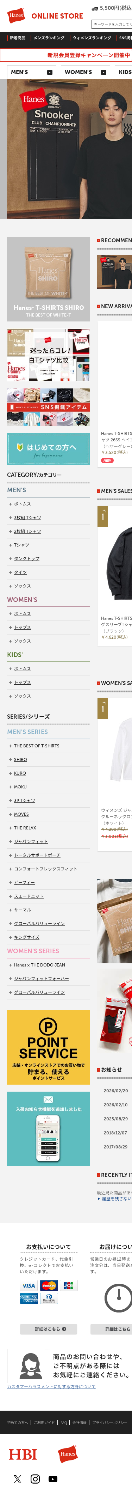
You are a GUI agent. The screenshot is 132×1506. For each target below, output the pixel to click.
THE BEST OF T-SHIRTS (36, 746)
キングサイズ (26, 937)
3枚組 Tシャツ (27, 517)
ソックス (22, 586)
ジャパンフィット (31, 841)
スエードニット (29, 896)
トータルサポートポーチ (37, 855)
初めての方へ (17, 1422)
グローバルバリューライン (39, 923)
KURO (20, 773)
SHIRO (20, 759)
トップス (22, 627)
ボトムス (22, 504)
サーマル (22, 910)
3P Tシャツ (24, 800)
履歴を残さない (117, 1198)
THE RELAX (25, 828)
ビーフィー (24, 882)
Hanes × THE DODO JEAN (39, 965)
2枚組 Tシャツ (27, 531)
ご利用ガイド (44, 1422)
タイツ (20, 572)
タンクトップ (26, 558)
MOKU (20, 787)
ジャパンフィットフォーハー (41, 978)
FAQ (64, 1422)
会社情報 (80, 1422)
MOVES (21, 814)
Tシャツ (21, 545)
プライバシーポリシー (109, 1422)
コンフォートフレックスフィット (45, 869)
